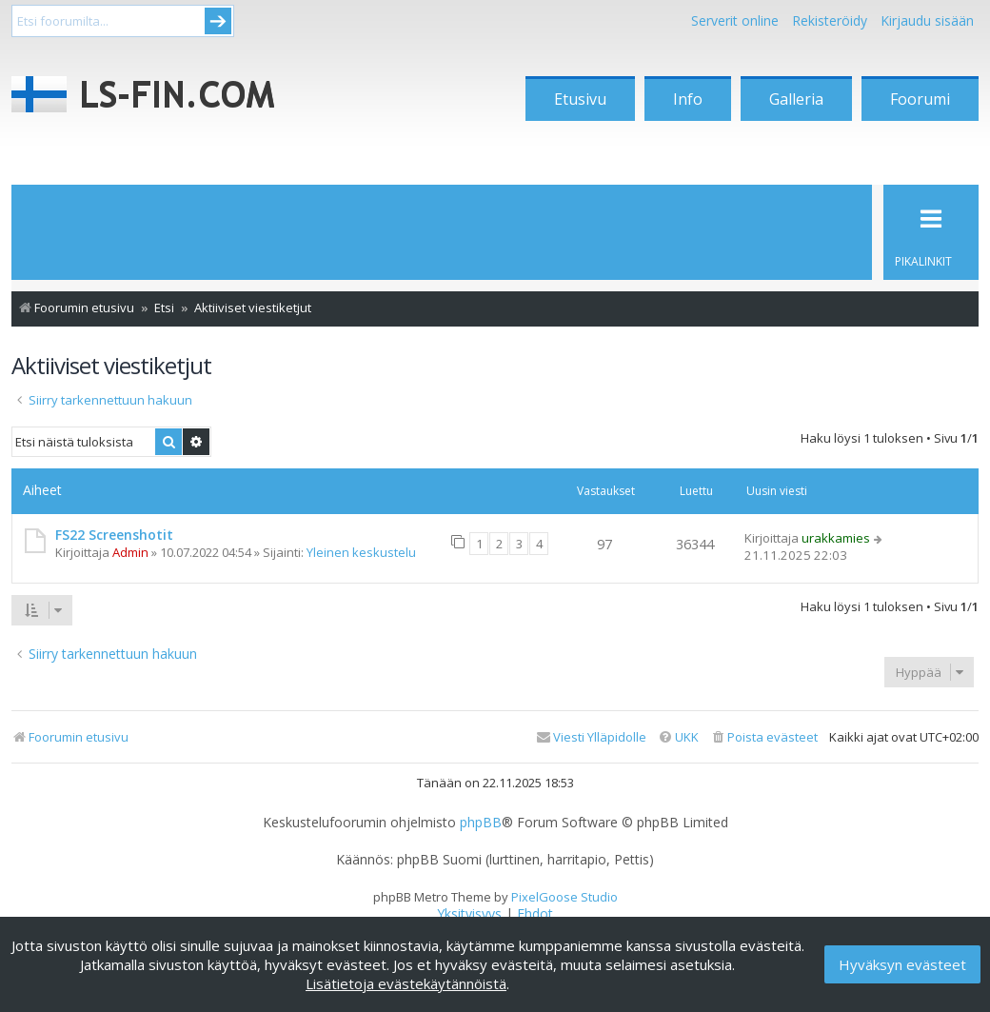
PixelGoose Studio (564, 896)
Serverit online (735, 20)
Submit (218, 21)
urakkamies (836, 537)
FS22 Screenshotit (114, 535)
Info (688, 99)
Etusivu (580, 99)
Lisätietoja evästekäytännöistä (406, 983)
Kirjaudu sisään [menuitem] (927, 20)
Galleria (796, 99)
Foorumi (920, 99)
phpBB (481, 822)
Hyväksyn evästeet (902, 964)
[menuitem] (764, 737)
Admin (130, 552)
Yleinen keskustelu (361, 552)
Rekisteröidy (829, 20)
